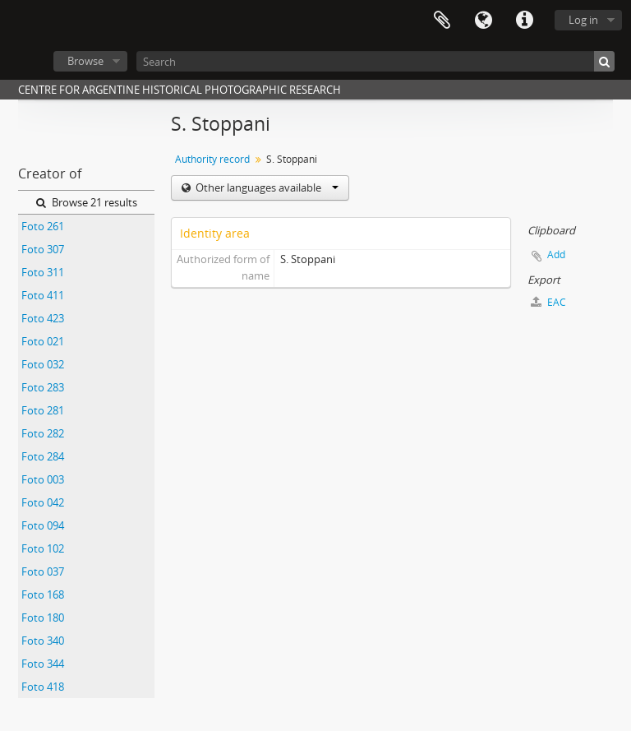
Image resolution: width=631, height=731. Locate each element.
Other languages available (266, 187)
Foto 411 (42, 295)
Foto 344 (42, 663)
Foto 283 (42, 387)
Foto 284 (42, 456)
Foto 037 (42, 571)
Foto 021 (42, 341)
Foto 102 (42, 548)
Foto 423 (42, 318)
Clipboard (442, 20)
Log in (583, 19)
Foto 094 (42, 525)
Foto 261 (42, 226)
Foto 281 (42, 410)
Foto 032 (42, 364)
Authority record (212, 159)
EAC (548, 302)
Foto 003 (42, 479)
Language (483, 20)
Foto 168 (42, 594)
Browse (85, 60)
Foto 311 (42, 272)
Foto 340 (42, 640)
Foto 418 (42, 686)
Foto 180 (42, 617)
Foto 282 (42, 433)
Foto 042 (42, 502)
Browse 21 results (86, 202)
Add (556, 254)
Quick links (524, 20)
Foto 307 (42, 249)
